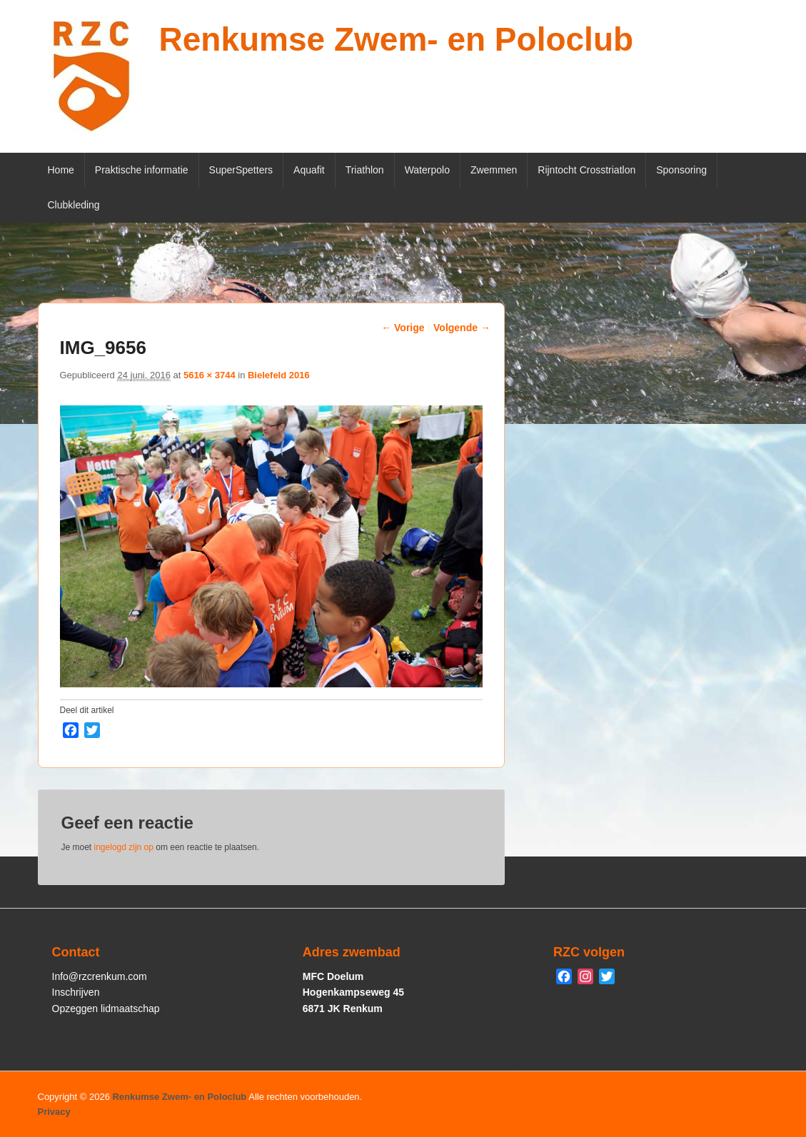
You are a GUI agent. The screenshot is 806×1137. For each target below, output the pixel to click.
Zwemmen (493, 170)
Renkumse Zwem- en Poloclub (396, 39)
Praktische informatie (141, 170)
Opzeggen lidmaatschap (106, 1008)
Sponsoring (681, 170)
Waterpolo (427, 170)
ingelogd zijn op (123, 847)
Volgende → (461, 327)
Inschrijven (76, 992)
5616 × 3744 (209, 375)
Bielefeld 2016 (279, 375)
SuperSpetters (241, 170)
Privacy (54, 1111)
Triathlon (365, 170)
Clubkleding (74, 205)
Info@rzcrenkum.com (99, 976)
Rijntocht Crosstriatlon (586, 170)
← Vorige (402, 327)
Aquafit (309, 170)
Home (61, 170)
